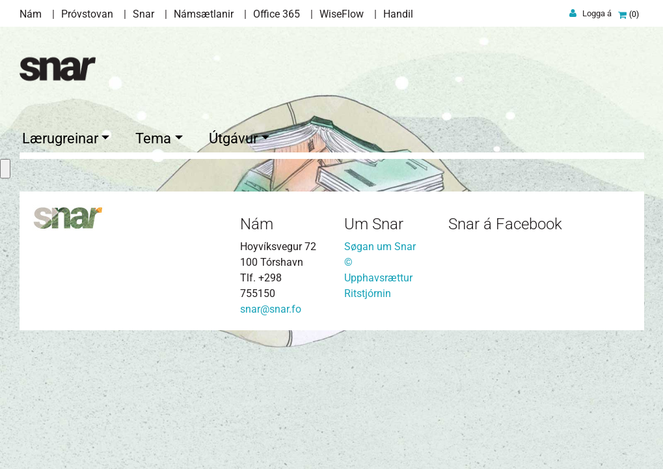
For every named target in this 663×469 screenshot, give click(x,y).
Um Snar (373, 223)
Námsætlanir (204, 14)
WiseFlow (341, 14)
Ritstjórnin (367, 291)
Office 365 (276, 14)
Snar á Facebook (505, 223)
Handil (398, 14)
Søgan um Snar (380, 244)
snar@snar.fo (270, 307)
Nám (31, 14)
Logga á (597, 13)
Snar (143, 14)
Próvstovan (87, 14)
